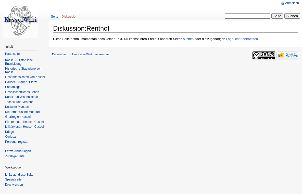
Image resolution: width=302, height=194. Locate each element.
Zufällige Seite (14, 156)
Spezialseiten (14, 179)
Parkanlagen (13, 87)
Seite (54, 16)
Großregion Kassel (18, 117)
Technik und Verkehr (19, 102)
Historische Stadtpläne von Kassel (23, 70)
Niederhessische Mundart (22, 112)
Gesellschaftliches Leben (22, 92)
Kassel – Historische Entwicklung (19, 62)
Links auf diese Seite (19, 174)
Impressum (102, 54)
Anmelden (292, 3)
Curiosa (10, 136)
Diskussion (69, 16)
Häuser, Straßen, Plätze (21, 82)
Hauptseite (12, 54)
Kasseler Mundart (17, 107)
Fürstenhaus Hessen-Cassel (24, 122)
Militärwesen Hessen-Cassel (24, 126)
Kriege (9, 132)
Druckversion (14, 184)
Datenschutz (60, 54)
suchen (188, 39)
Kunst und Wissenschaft (21, 97)
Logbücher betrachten (242, 39)
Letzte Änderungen (18, 151)
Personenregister (16, 142)
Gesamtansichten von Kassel (25, 77)
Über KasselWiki (81, 54)
